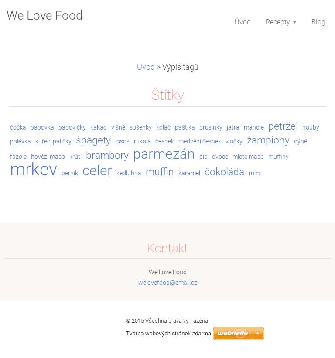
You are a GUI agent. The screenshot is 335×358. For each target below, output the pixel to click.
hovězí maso (48, 156)
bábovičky (72, 127)
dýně (300, 141)
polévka (20, 141)
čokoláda (224, 172)
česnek (164, 141)
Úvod (146, 67)
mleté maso (248, 156)
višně (118, 127)
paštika (185, 127)
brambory (107, 155)
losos (122, 141)
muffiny (278, 156)
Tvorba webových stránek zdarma (168, 333)
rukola (142, 141)
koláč (163, 127)
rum (254, 173)
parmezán (164, 154)
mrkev (33, 169)
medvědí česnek (199, 141)
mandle (254, 127)
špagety (93, 140)
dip (203, 156)
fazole (18, 156)
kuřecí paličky (53, 141)
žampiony (268, 140)
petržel (283, 126)
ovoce (220, 156)
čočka (18, 127)
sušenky (141, 127)
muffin (160, 172)
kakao (98, 127)
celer (97, 171)
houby (310, 127)
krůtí (75, 156)
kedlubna (128, 173)
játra (233, 127)
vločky (234, 141)
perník (70, 173)
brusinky (210, 127)
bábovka (42, 127)
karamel (189, 173)
